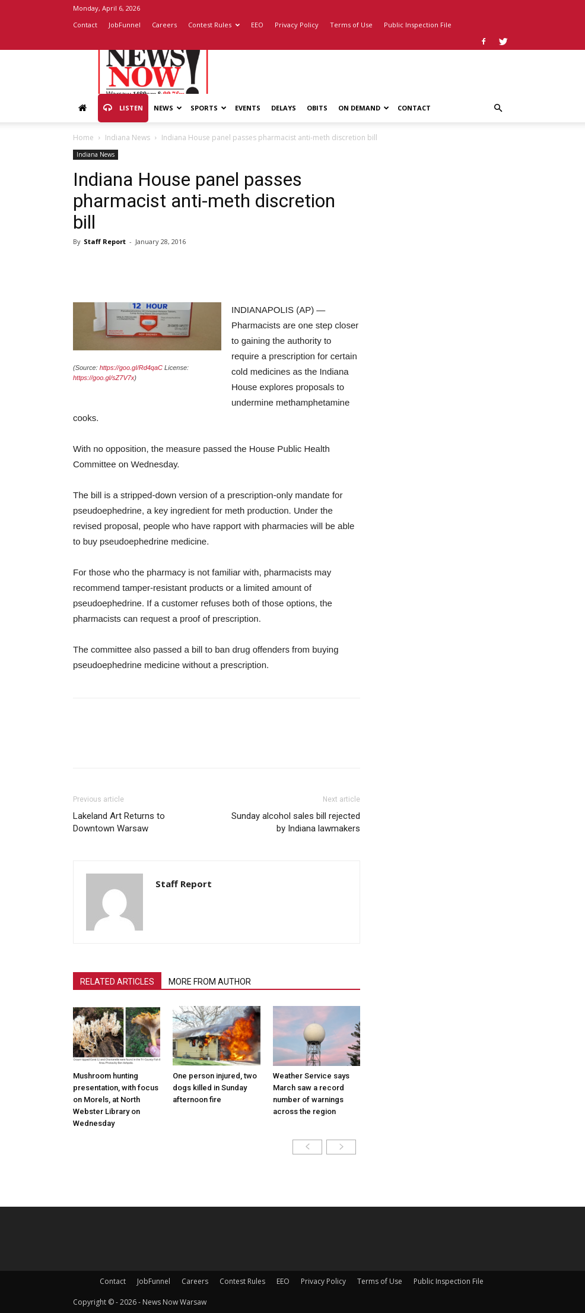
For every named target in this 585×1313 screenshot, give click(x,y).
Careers (164, 24)
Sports (208, 107)
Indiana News (127, 137)
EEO (257, 24)
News (168, 107)
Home (83, 137)
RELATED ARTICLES (117, 981)
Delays (283, 107)
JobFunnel (125, 24)
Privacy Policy (297, 24)
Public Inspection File (418, 24)
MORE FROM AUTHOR (209, 981)
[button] (498, 108)
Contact (85, 24)
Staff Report (105, 241)
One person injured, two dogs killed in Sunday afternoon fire (215, 1087)
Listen (123, 108)
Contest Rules (214, 24)
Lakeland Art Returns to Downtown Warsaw (119, 822)
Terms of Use (351, 24)
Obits (317, 107)
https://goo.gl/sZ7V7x (103, 377)
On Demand (363, 107)
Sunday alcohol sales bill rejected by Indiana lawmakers (295, 822)
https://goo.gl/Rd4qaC (131, 367)
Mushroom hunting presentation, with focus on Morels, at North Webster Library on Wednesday (115, 1099)
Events (247, 107)
